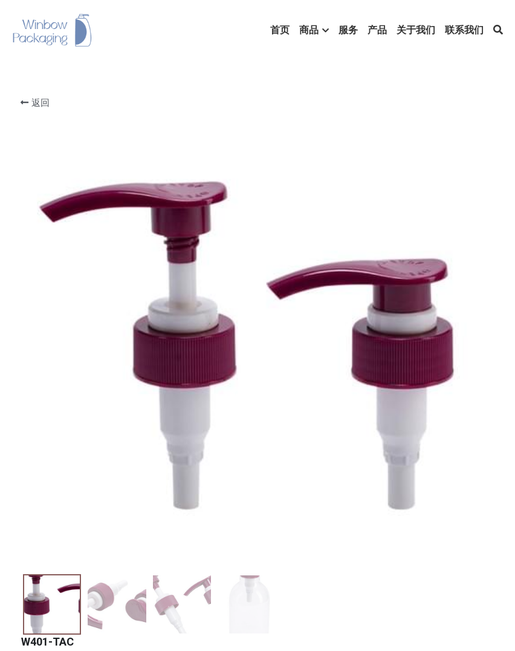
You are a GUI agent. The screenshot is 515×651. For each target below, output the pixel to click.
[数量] (393, 190)
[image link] (52, 29)
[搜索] (498, 30)
